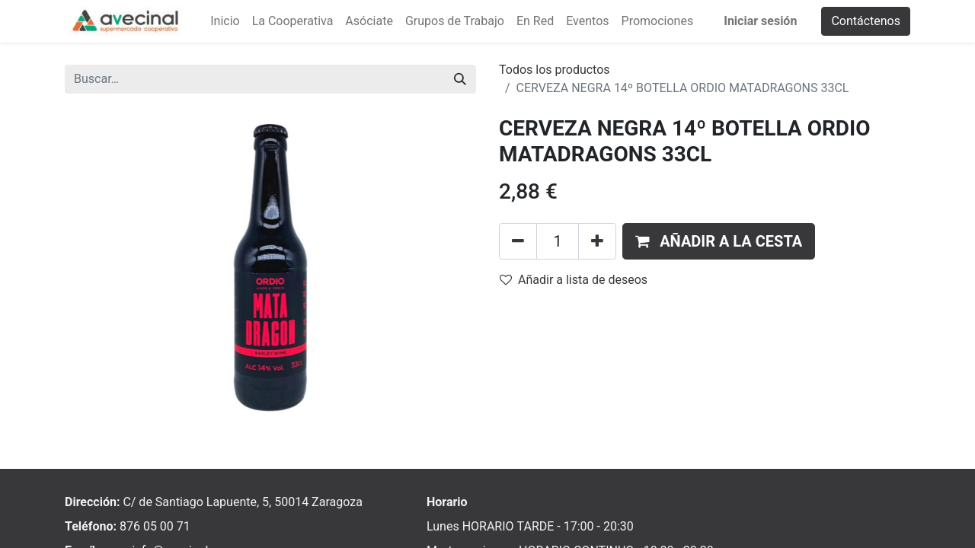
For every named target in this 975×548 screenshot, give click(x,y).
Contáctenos (865, 21)
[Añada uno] (597, 241)
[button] (718, 241)
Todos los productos (554, 69)
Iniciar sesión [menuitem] (760, 21)
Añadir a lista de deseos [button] (573, 279)
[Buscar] (460, 79)
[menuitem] (224, 21)
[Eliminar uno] (518, 241)
